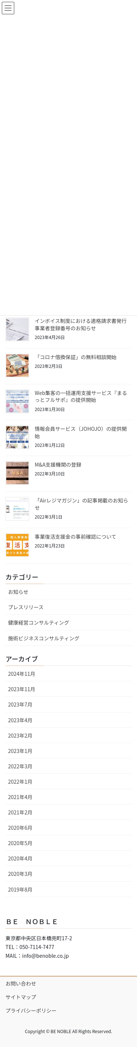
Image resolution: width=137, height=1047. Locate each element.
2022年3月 (20, 766)
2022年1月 (20, 781)
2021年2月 (20, 812)
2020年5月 (20, 843)
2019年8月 (20, 889)
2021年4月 (20, 797)
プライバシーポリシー (31, 1010)
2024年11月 (21, 673)
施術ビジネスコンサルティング (43, 638)
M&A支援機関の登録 (58, 464)
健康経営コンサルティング (38, 622)
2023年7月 (20, 704)
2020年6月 (20, 827)
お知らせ (18, 591)
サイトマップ (20, 997)
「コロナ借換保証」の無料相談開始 (76, 357)
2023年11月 (21, 689)
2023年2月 (20, 735)
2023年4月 (20, 720)
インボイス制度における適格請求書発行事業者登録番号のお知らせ (81, 324)
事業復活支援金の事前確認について (76, 536)
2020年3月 (20, 873)
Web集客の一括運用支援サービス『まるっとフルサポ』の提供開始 (81, 396)
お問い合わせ (20, 983)
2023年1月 (20, 750)
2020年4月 (20, 858)
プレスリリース (25, 607)
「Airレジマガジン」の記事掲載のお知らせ (81, 504)
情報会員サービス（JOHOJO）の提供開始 (81, 432)
